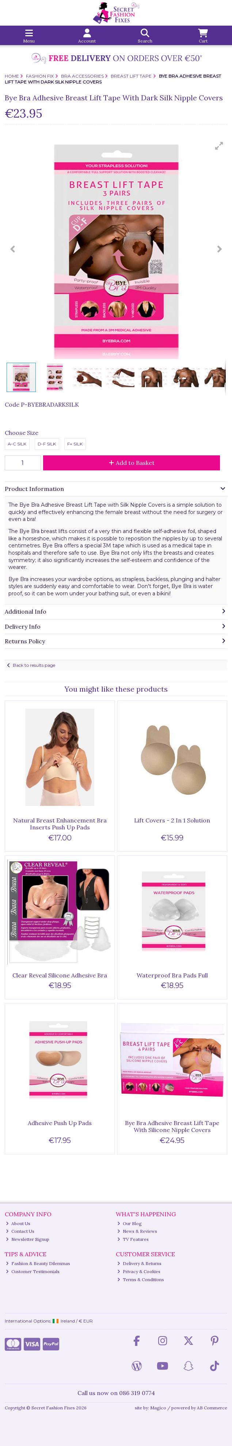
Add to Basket (132, 462)
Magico (158, 1407)
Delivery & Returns (139, 1263)
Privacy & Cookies (138, 1271)
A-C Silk (17, 444)
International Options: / (49, 1321)
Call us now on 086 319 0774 (116, 1393)
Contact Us (20, 1231)
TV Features (133, 1239)
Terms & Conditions (140, 1279)
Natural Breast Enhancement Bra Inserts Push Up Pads (60, 824)
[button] (219, 146)
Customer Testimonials (33, 1271)
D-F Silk (47, 444)
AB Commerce (212, 1407)
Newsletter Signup (27, 1239)
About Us (18, 1223)
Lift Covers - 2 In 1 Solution (172, 820)
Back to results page (34, 665)
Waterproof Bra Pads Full (172, 975)
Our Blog (129, 1223)
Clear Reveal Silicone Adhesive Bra (59, 975)
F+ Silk (75, 444)
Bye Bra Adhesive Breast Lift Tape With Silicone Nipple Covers (172, 1126)
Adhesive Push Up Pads (60, 1123)
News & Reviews (137, 1231)
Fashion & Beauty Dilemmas (38, 1263)
